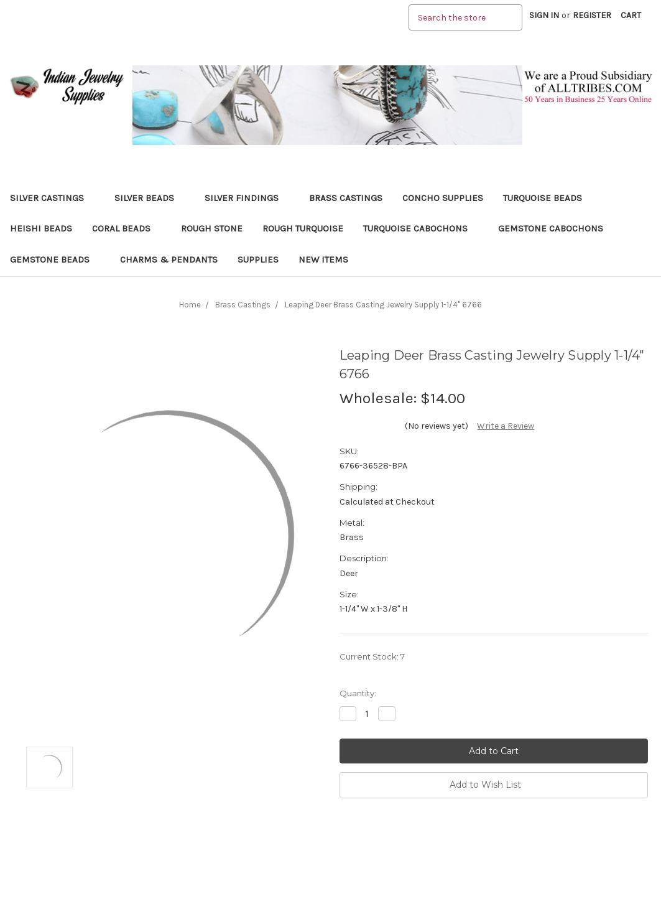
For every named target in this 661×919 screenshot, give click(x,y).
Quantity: (358, 693)
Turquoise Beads (548, 197)
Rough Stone (212, 228)
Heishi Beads (41, 228)
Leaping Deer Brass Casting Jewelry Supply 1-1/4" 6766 (383, 304)
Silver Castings (52, 197)
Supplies (258, 259)
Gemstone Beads (55, 259)
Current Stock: (372, 656)
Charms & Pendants (169, 259)
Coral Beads (126, 228)
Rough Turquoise (302, 228)
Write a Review (505, 426)
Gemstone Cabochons (556, 228)
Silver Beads (149, 197)
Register (592, 15)
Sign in (544, 15)
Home (190, 304)
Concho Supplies (442, 197)
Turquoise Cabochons (420, 228)
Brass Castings (345, 197)
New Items (323, 259)
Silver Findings (247, 197)
